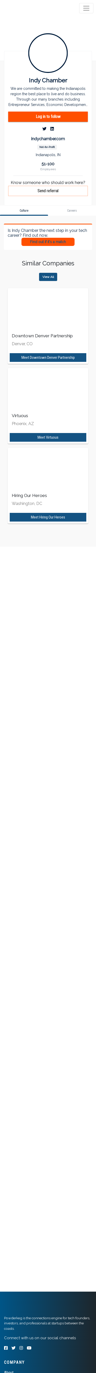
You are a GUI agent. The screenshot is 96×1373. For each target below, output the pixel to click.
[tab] (23, 8)
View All (48, 277)
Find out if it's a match (48, 242)
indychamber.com (48, 138)
